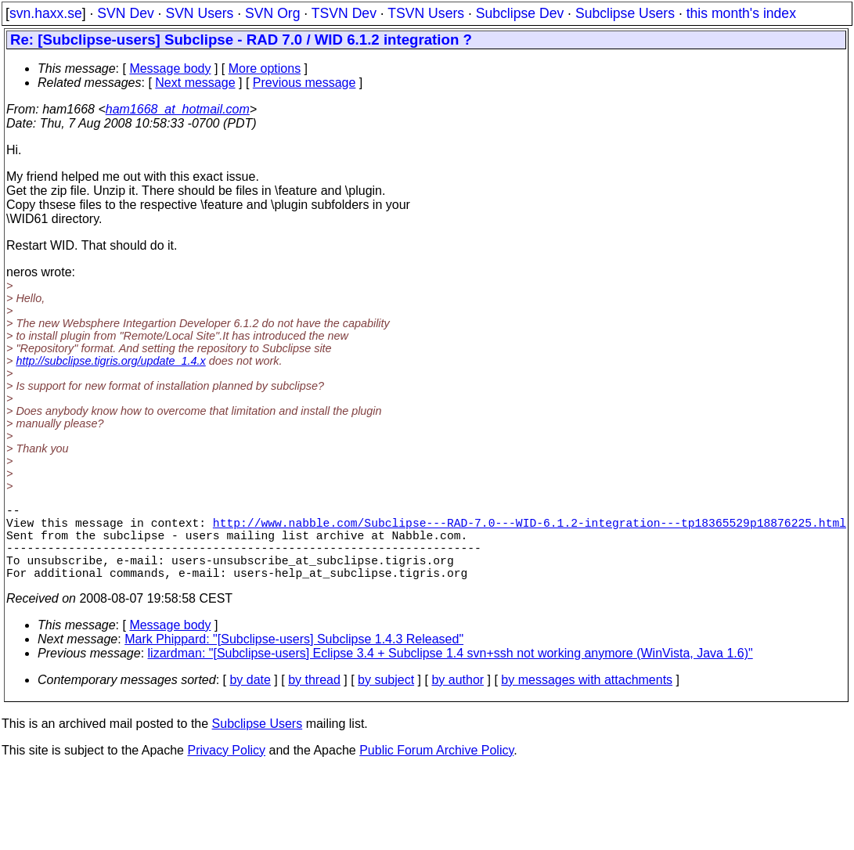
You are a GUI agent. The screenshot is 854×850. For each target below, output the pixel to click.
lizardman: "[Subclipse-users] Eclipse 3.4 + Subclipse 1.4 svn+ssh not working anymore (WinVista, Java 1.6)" (450, 672)
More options (265, 68)
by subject (386, 698)
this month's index (741, 13)
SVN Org (272, 13)
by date (249, 698)
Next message (195, 82)
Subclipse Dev (520, 13)
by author (457, 698)
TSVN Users (425, 13)
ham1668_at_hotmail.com (178, 109)
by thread (314, 698)
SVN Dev (125, 13)
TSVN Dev (344, 13)
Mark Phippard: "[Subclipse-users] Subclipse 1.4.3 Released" (293, 658)
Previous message (304, 82)
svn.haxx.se (45, 13)
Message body (170, 68)
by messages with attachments (586, 698)
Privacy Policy (226, 769)
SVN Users (199, 13)
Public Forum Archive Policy (436, 769)
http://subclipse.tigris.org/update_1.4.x (110, 361)
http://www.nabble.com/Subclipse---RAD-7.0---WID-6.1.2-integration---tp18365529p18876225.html (529, 528)
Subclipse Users (625, 13)
